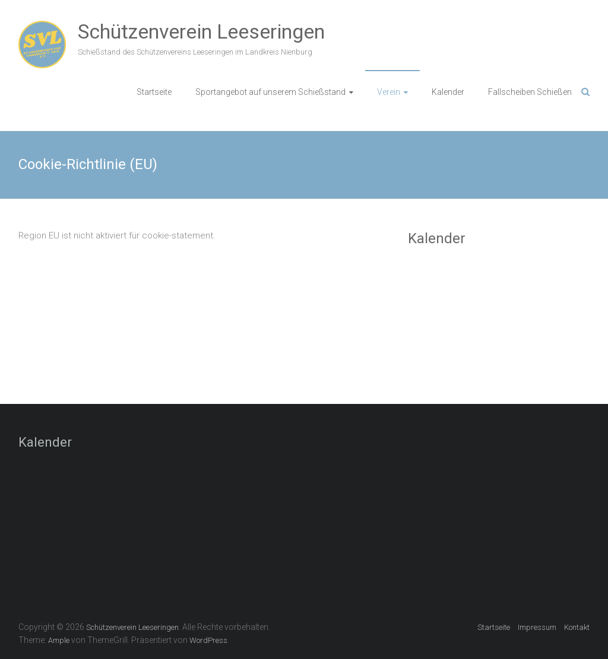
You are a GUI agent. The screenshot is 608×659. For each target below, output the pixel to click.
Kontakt (577, 627)
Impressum (537, 627)
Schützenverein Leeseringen (201, 31)
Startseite (154, 92)
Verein (388, 92)
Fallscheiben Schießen (530, 92)
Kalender (448, 92)
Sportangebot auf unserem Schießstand (270, 92)
